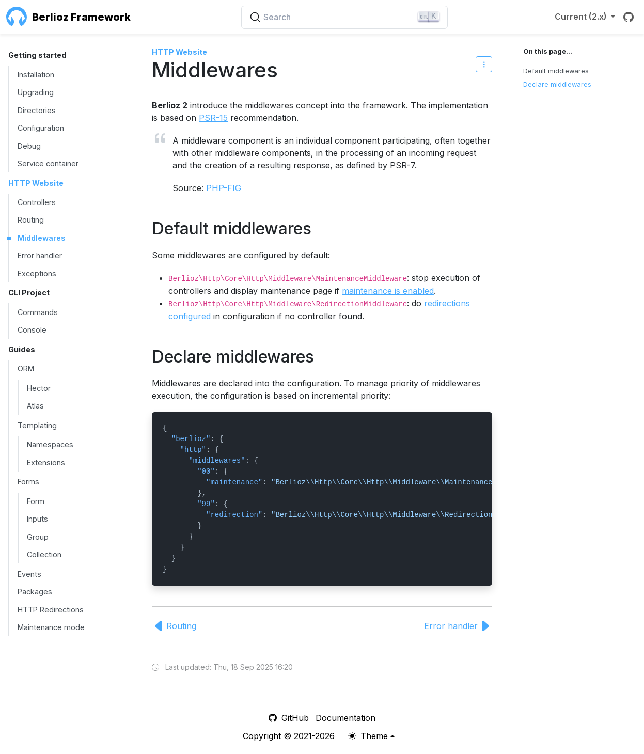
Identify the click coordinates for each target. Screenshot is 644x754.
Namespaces (50, 444)
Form (35, 501)
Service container (48, 163)
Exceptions (37, 273)
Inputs (37, 518)
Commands (38, 312)
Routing (31, 219)
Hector (39, 388)
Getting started (37, 55)
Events (29, 574)
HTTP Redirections (51, 609)
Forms (28, 481)
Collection (44, 554)
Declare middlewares (557, 84)
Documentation (345, 718)
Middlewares (41, 237)
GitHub (289, 718)
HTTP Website (36, 183)
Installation (36, 74)
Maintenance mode (51, 627)
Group (38, 536)
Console (32, 329)
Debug (29, 146)
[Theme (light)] (371, 736)
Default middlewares (556, 71)
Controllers (37, 202)
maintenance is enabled (388, 291)
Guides (21, 349)
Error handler (40, 255)
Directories (37, 110)
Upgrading (36, 92)
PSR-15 (213, 118)
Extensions (46, 462)
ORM (26, 368)
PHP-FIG (223, 188)
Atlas (35, 405)
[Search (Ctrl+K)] (344, 17)
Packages (35, 591)
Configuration (41, 127)
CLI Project (29, 292)
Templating (37, 425)
